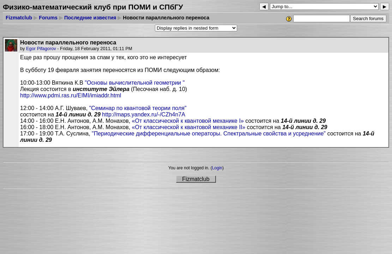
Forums (48, 17)
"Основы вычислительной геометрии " (135, 83)
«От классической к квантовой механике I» (189, 127)
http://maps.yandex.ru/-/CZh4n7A (143, 114)
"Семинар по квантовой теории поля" (138, 108)
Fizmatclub (19, 17)
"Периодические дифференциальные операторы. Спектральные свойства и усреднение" (209, 134)
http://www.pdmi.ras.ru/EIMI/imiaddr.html (70, 95)
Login (217, 167)
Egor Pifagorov (41, 48)
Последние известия (90, 17)
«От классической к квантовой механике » (189, 121)
